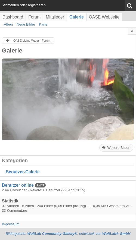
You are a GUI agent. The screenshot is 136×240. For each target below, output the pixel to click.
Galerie (76, 17)
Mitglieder (55, 17)
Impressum (10, 224)
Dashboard (12, 17)
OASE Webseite (104, 17)
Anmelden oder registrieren (24, 5)
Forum (34, 17)
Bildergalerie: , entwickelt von (68, 234)
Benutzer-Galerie (23, 172)
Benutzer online (18, 185)
